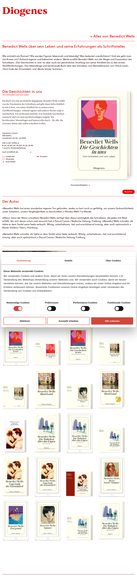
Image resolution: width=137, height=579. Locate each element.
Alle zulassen (112, 321)
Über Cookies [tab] (113, 260)
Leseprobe (10, 156)
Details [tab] (68, 260)
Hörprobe (10, 159)
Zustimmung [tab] (24, 260)
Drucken (43, 156)
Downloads (10, 161)
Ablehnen (25, 321)
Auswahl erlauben (68, 321)
